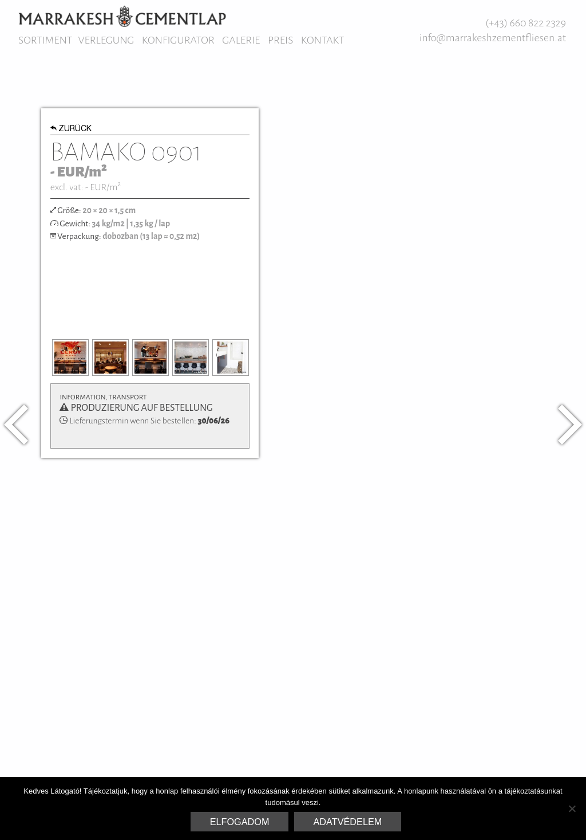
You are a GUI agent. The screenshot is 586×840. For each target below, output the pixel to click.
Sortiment (45, 40)
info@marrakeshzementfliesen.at (492, 38)
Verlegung (106, 40)
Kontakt (323, 40)
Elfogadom (240, 822)
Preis (280, 40)
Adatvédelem (348, 822)
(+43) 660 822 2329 (525, 23)
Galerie (241, 40)
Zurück (71, 129)
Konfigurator (178, 40)
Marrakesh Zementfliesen (122, 16)
